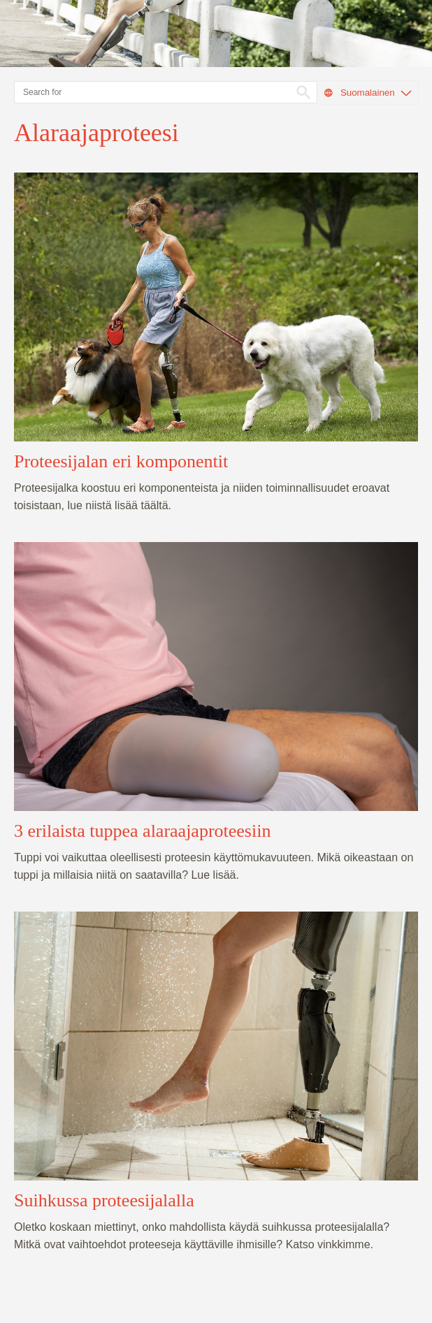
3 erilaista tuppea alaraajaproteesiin (142, 831)
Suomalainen (367, 93)
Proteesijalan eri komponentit (121, 461)
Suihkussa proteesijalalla (104, 1200)
